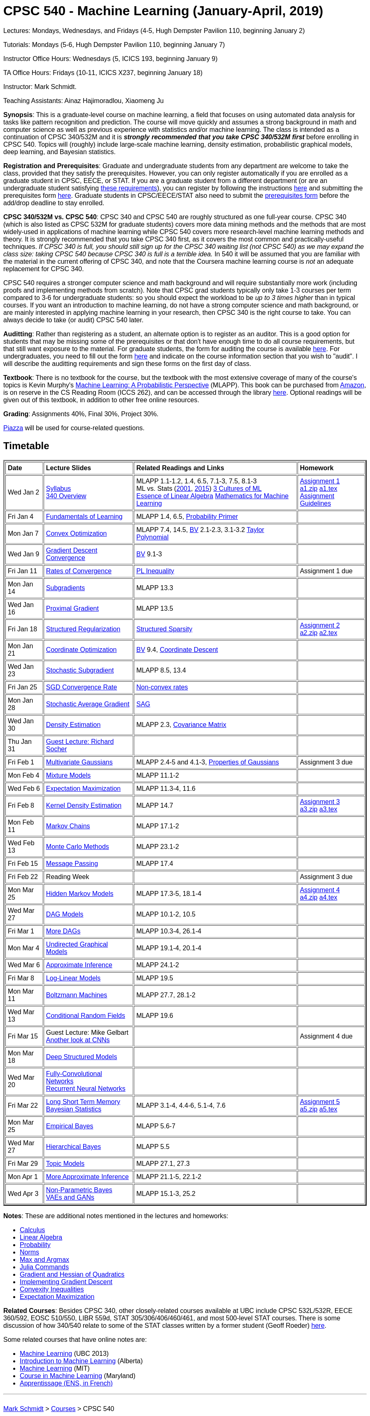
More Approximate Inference (87, 1176)
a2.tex (328, 632)
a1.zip (309, 488)
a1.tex (328, 488)
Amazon (352, 385)
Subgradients (65, 587)
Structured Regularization (83, 629)
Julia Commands (44, 1267)
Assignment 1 (320, 481)
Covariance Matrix (199, 724)
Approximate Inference (79, 964)
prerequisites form (291, 195)
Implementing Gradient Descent (66, 1281)
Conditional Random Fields (85, 1015)
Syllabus (58, 488)
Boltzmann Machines (76, 995)
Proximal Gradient (72, 608)
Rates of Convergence (79, 570)
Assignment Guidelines (317, 499)
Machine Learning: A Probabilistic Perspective (142, 385)
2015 (202, 488)
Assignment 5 (320, 1101)
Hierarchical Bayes (73, 1146)
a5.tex (328, 1109)
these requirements (129, 188)
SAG (143, 704)
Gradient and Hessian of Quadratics (72, 1274)
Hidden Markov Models (80, 893)
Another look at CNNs (78, 1039)
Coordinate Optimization (81, 649)
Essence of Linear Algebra (174, 495)
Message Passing (72, 863)
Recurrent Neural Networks (86, 1088)
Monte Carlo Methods (77, 846)
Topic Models (65, 1163)
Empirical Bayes (69, 1126)
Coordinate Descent (189, 649)
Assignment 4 (320, 889)
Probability (35, 1244)
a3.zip (309, 809)
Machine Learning (46, 1353)
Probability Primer (212, 516)
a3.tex (328, 809)
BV (194, 529)
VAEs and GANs (70, 1197)
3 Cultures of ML (237, 488)
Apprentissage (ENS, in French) (66, 1383)
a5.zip (309, 1109)
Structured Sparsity (164, 629)
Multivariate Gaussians (79, 762)
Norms (29, 1252)
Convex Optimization (76, 533)
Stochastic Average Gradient (88, 704)
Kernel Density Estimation (83, 805)
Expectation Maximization (83, 788)
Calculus (32, 1229)
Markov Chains (68, 826)
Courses (63, 1408)
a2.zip (309, 632)
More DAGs (63, 931)
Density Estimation (73, 724)
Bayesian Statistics (73, 1109)
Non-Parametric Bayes (79, 1189)
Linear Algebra (41, 1237)
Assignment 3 (320, 801)
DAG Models (65, 914)
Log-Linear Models (73, 978)
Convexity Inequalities (52, 1289)
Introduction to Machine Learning (68, 1360)
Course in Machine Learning (61, 1375)
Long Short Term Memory (83, 1101)
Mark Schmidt (23, 1408)
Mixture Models (68, 775)
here (300, 188)
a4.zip (309, 897)
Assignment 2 (320, 625)
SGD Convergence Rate (81, 687)
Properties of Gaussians (244, 762)
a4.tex (328, 897)
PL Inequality (155, 570)
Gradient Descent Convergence (72, 554)
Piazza (13, 427)
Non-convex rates (162, 687)
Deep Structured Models (81, 1056)
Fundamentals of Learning (84, 516)
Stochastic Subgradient (80, 670)
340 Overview (66, 495)
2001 (183, 488)
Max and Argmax (44, 1259)
